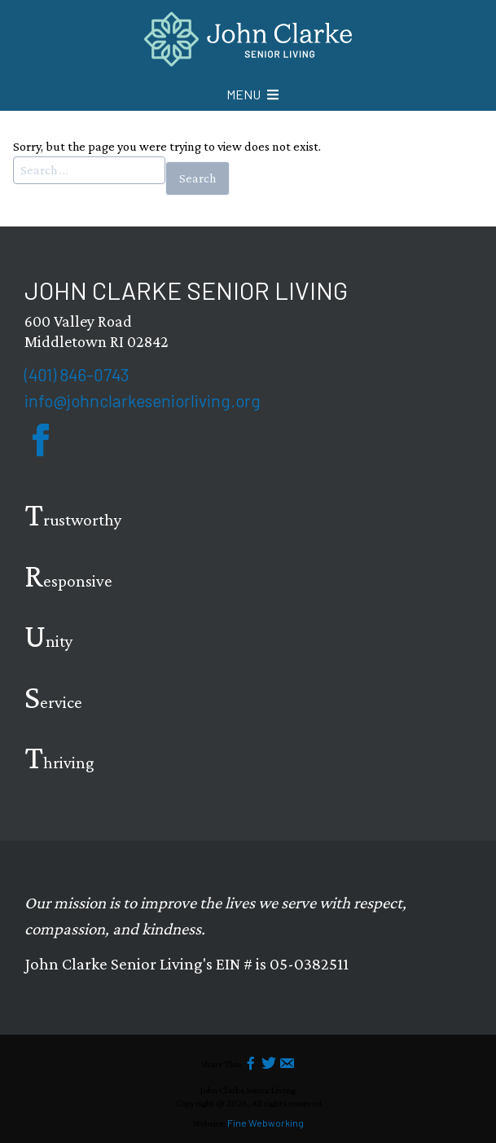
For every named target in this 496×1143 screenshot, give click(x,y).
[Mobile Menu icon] (252, 94)
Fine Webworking (265, 1122)
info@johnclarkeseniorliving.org (142, 400)
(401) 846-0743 (76, 374)
